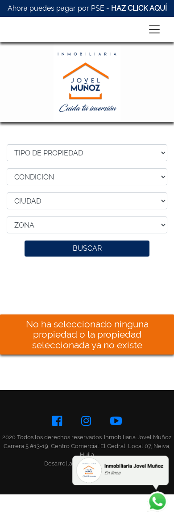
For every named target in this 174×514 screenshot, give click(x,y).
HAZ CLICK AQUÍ (139, 8)
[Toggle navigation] (154, 29)
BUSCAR (87, 248)
